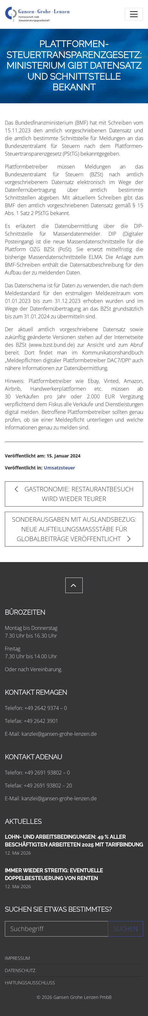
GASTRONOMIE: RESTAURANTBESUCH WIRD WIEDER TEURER (74, 494)
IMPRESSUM (17, 958)
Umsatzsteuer (59, 468)
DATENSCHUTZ (20, 970)
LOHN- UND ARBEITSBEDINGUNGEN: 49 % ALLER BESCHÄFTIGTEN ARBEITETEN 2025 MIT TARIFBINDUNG (74, 841)
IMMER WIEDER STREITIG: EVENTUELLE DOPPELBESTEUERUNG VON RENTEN (54, 874)
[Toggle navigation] (134, 14)
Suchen (125, 928)
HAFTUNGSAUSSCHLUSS (30, 983)
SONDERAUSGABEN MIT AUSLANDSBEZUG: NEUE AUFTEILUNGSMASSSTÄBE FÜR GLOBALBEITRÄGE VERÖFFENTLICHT (74, 529)
